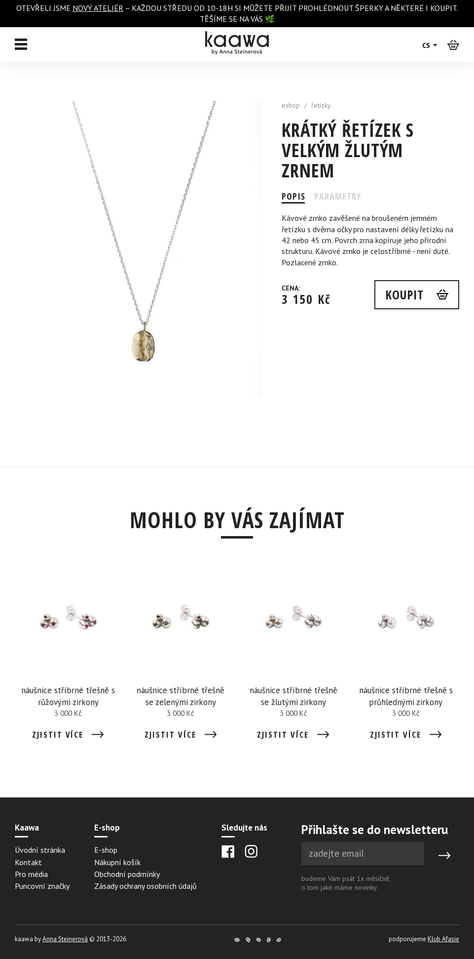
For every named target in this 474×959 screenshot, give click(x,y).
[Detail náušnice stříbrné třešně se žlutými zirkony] (293, 655)
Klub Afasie (443, 939)
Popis (293, 196)
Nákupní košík (117, 862)
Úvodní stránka (40, 850)
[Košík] (453, 44)
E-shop (105, 850)
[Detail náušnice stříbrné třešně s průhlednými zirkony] (406, 655)
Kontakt (28, 862)
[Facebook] (228, 851)
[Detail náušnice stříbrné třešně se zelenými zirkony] (180, 655)
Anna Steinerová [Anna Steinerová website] (65, 939)
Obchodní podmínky (127, 874)
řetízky (321, 105)
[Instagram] (251, 851)
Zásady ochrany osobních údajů (145, 886)
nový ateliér (98, 8)
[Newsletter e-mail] (362, 853)
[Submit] (444, 855)
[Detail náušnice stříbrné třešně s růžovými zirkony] (68, 655)
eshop (291, 105)
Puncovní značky (42, 886)
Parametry (338, 196)
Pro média (31, 874)
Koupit (404, 294)
